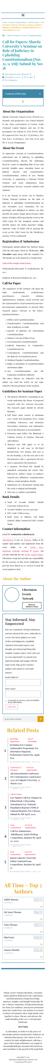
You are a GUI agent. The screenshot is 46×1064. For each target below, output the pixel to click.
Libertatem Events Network (21, 761)
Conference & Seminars (15, 768)
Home (4, 22)
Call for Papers (33, 22)
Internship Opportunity (14, 740)
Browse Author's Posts (31, 605)
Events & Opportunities (17, 22)
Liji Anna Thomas (12, 912)
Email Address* (12, 677)
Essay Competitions (15, 826)
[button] (23, 15)
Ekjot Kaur (9, 937)
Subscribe (11, 706)
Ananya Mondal (11, 950)
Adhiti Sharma (11, 899)
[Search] (41, 719)
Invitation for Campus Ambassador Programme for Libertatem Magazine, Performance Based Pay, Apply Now (25, 751)
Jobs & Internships (32, 740)
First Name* (10, 689)
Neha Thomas (10, 925)
